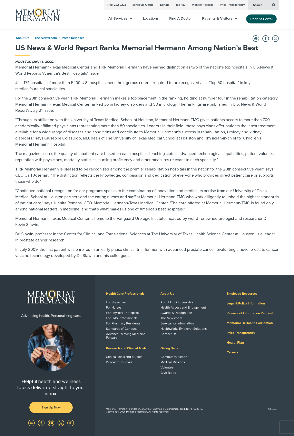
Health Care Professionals (125, 294)
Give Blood (168, 373)
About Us (22, 38)
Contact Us (168, 334)
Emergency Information (177, 323)
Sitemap (272, 409)
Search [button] (264, 5)
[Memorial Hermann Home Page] (35, 14)
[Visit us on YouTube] (51, 423)
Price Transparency (232, 5)
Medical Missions (172, 362)
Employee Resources (242, 294)
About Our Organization (177, 302)
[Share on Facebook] (265, 38)
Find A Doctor (180, 18)
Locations (151, 18)
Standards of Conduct (121, 329)
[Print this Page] (256, 38)
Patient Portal (261, 19)
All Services (120, 18)
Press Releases (73, 38)
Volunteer (167, 367)
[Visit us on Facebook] (41, 423)
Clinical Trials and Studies (124, 357)
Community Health (173, 357)
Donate (164, 5)
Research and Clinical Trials (126, 348)
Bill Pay (180, 5)
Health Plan (235, 343)
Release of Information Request (250, 313)
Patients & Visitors (219, 18)
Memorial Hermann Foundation (250, 323)
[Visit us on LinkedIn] (32, 423)
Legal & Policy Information (246, 303)
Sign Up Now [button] (51, 407)
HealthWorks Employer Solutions (183, 329)
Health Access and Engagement (183, 307)
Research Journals (119, 362)
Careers (232, 352)
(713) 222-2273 (116, 5)
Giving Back (169, 348)
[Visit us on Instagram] (70, 423)
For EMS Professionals (121, 318)
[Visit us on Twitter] (61, 423)
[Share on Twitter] (275, 38)
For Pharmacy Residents (123, 323)
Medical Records (202, 5)
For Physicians (116, 302)
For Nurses (113, 307)
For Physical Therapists (122, 313)
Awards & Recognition (176, 313)
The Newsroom (46, 38)
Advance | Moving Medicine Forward (126, 336)
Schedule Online (143, 5)
